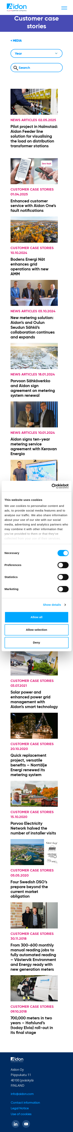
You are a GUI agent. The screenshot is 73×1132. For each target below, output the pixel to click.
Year (18, 53)
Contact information (25, 1102)
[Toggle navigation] (64, 8)
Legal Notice (20, 1108)
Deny (36, 642)
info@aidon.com (22, 1094)
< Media (16, 40)
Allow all (36, 617)
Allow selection (36, 629)
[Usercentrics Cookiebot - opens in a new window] (52, 486)
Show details (52, 604)
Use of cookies (21, 1114)
